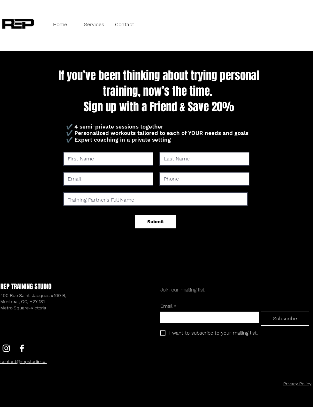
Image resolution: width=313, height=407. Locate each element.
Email (168, 306)
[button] (94, 24)
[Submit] (155, 221)
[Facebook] (22, 348)
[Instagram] (6, 348)
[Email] (207, 317)
